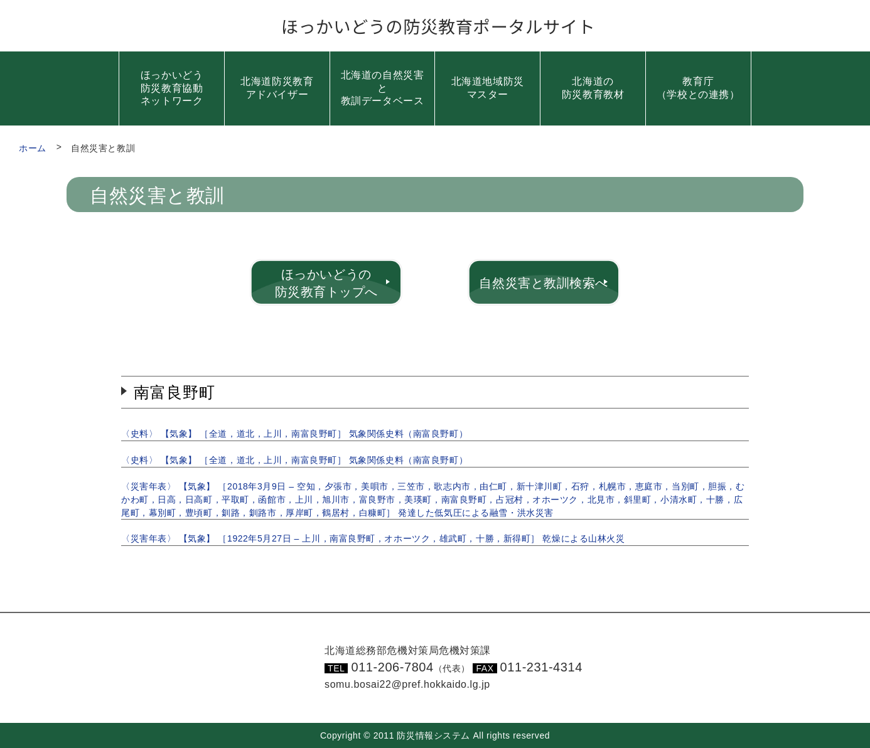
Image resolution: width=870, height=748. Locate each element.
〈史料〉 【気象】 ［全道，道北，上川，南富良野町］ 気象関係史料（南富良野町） (294, 434)
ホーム (32, 148)
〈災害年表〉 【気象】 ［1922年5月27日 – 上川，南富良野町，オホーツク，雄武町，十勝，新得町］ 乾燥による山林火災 (373, 538)
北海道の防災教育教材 (593, 88)
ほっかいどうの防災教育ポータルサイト (438, 25)
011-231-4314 (541, 667)
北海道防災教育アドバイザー (276, 88)
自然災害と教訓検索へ (543, 283)
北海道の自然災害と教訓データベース (382, 88)
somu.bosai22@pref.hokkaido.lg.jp (407, 684)
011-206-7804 (410, 667)
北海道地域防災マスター (487, 88)
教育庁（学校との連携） (698, 88)
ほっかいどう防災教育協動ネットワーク (172, 88)
